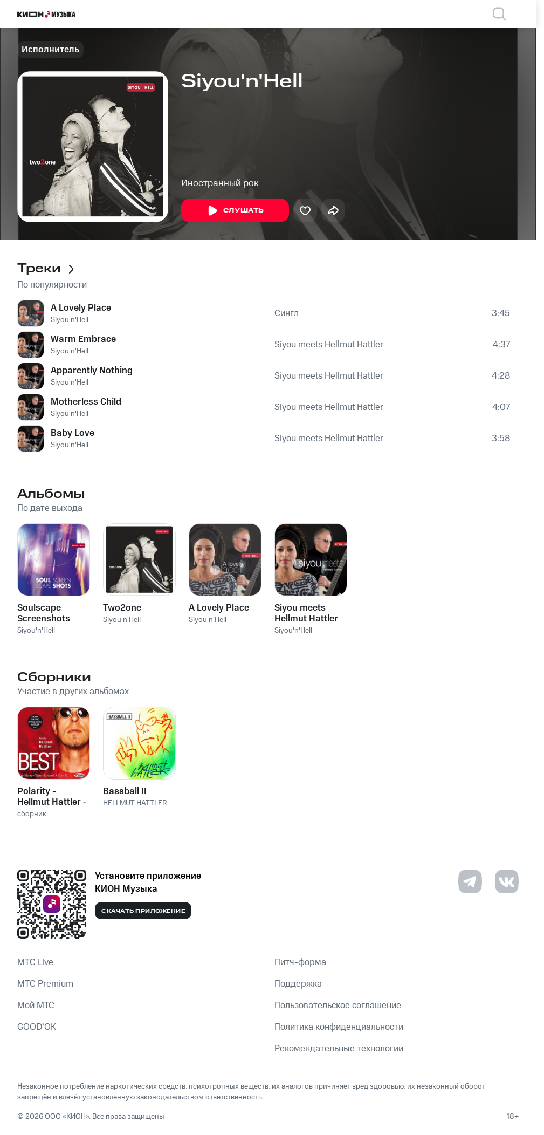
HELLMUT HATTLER (135, 803)
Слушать (235, 210)
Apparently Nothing (92, 370)
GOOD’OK (36, 1027)
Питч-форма (300, 962)
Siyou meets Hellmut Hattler (328, 344)
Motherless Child (86, 401)
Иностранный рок (220, 183)
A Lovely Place (81, 308)
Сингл (286, 313)
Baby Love (72, 433)
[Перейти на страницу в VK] (507, 881)
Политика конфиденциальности (338, 1027)
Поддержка (298, 983)
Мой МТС (35, 1005)
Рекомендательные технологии (338, 1048)
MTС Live (35, 962)
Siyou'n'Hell (69, 319)
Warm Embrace (83, 339)
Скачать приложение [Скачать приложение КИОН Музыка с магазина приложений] (143, 911)
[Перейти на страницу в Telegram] (470, 881)
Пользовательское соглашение (337, 1005)
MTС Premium (45, 983)
